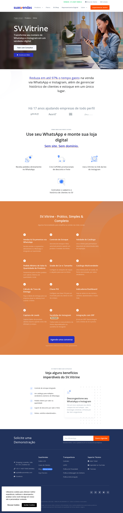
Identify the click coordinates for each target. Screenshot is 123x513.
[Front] (23, 7)
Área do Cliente (91, 2)
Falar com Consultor (25, 48)
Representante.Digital (70, 7)
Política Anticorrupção (70, 477)
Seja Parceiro (42, 473)
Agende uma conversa (61, 339)
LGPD (65, 465)
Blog (45, 469)
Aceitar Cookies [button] (29, 505)
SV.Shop (56, 7)
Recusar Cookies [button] (14, 505)
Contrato (66, 461)
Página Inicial (18, 18)
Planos (48, 7)
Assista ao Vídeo (23, 55)
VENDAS (73, 2)
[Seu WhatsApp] (78, 438)
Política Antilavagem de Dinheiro (74, 473)
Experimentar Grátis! (99, 7)
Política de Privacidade (70, 469)
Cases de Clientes (44, 465)
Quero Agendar (101, 438)
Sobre (83, 7)
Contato (104, 2)
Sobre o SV (42, 461)
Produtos (37, 7)
